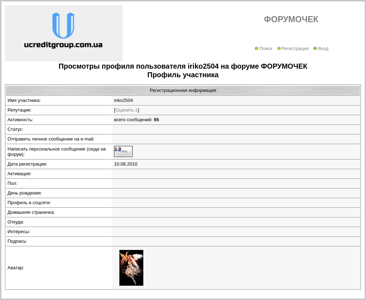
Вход (320, 48)
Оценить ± (126, 110)
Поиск (263, 48)
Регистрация (293, 48)
